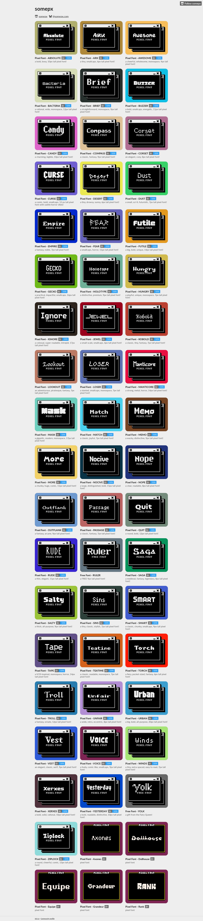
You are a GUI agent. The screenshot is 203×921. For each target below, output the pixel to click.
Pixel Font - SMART (136, 622)
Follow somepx (191, 3)
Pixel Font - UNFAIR (91, 718)
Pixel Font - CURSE (45, 198)
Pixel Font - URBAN (136, 718)
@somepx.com (61, 16)
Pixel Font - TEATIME (92, 670)
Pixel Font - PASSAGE (92, 530)
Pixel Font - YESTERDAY (93, 811)
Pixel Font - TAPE (44, 670)
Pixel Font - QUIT (135, 530)
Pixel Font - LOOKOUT (47, 386)
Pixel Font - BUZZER (136, 105)
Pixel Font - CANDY (46, 153)
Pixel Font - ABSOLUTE (48, 58)
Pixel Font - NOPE (135, 482)
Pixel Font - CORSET (136, 153)
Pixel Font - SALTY (45, 622)
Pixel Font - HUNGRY (137, 291)
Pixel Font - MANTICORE (139, 386)
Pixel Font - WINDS (136, 763)
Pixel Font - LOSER (90, 386)
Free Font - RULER (90, 575)
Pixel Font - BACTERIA (47, 105)
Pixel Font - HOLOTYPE (93, 291)
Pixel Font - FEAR (89, 246)
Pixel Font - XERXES (46, 811)
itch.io (37, 919)
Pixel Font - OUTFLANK (48, 530)
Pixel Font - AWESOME (138, 58)
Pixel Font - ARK (89, 58)
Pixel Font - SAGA (135, 575)
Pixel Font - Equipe (45, 906)
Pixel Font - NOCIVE (91, 482)
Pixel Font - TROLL (45, 718)
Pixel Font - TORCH (136, 670)
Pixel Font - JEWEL (90, 339)
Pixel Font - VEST (44, 763)
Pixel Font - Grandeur (92, 906)
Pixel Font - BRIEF (90, 105)
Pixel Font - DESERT (91, 198)
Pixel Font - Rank (134, 906)
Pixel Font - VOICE (90, 763)
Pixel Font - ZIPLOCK (46, 859)
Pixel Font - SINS (89, 622)
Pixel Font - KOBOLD (137, 339)
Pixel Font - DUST (135, 198)
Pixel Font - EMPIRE (46, 246)
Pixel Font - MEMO (136, 434)
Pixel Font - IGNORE (46, 339)
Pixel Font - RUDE (45, 575)
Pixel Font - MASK (45, 434)
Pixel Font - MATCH (91, 434)
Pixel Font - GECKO (45, 291)
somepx (43, 16)
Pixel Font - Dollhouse (137, 859)
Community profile (47, 919)
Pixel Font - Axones (90, 859)
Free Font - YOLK (134, 811)
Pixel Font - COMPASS (92, 153)
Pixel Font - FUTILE (135, 246)
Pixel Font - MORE (45, 482)
